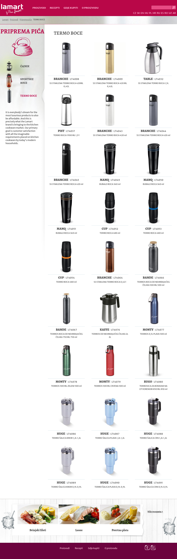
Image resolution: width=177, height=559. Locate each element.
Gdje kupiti (71, 7)
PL (150, 13)
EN (142, 13)
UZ (170, 13)
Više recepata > (155, 511)
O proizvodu (90, 7)
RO (166, 13)
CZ (134, 13)
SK (138, 13)
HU (146, 13)
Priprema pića (26, 19)
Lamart (12, 9)
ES (162, 13)
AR (174, 13)
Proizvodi (39, 7)
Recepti (55, 7)
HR (154, 13)
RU (158, 13)
